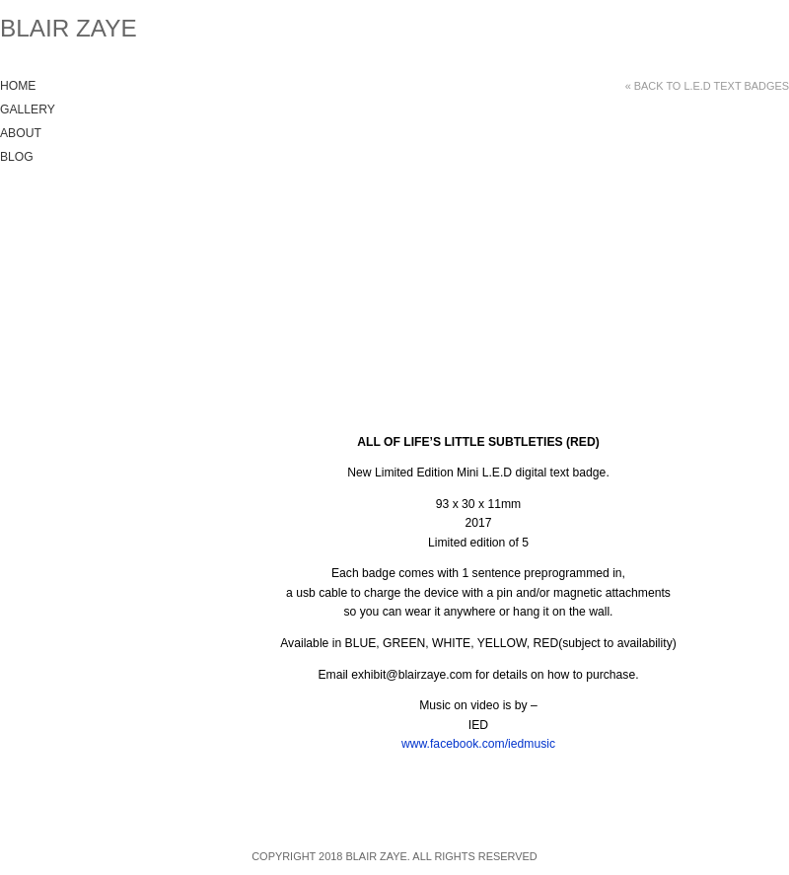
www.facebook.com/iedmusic (478, 744)
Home (18, 86)
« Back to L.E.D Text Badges (707, 86)
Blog (17, 157)
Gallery (27, 109)
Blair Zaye (68, 28)
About (20, 133)
